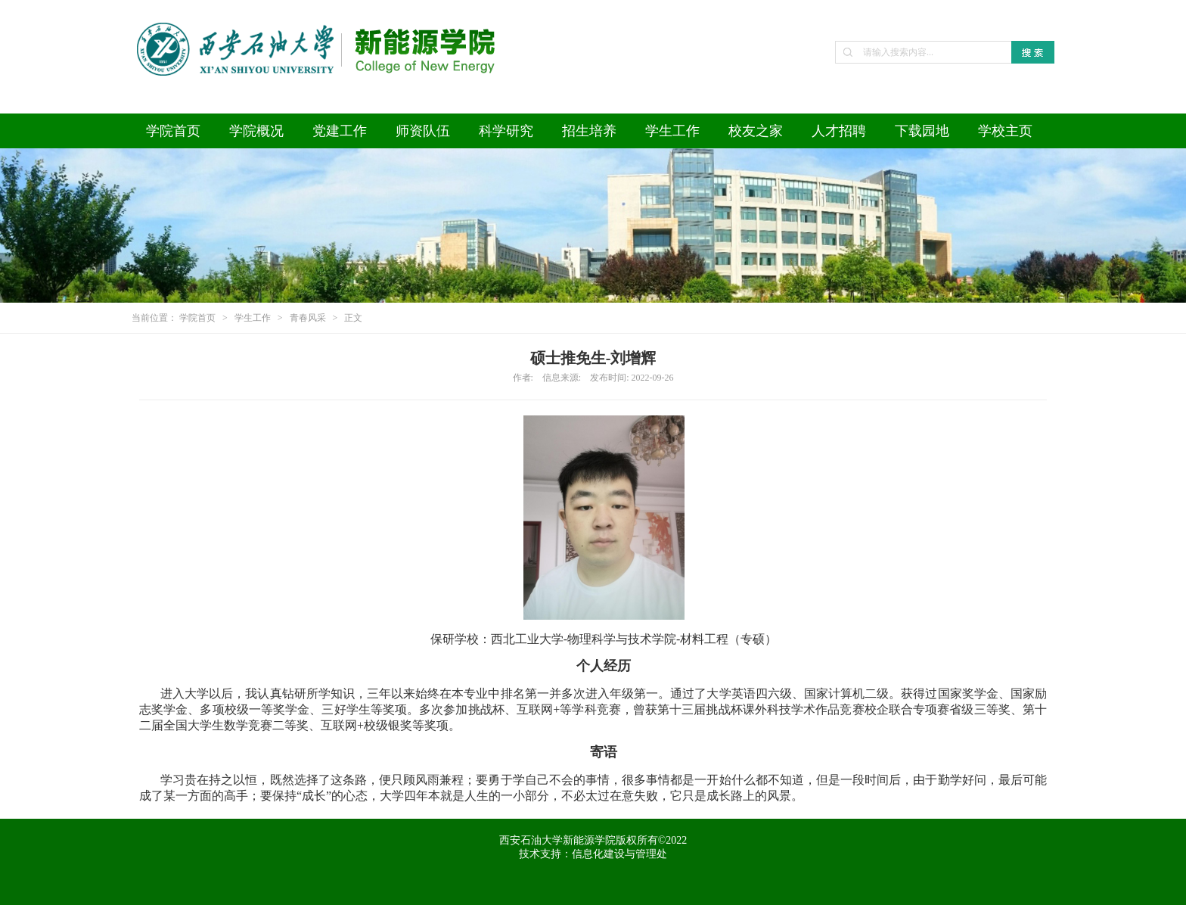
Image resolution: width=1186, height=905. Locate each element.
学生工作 (672, 130)
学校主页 (1005, 130)
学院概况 (256, 130)
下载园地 (922, 130)
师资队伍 (423, 130)
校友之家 (755, 130)
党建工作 (339, 130)
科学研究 (506, 130)
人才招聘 (839, 130)
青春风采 (308, 318)
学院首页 (173, 130)
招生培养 (589, 130)
